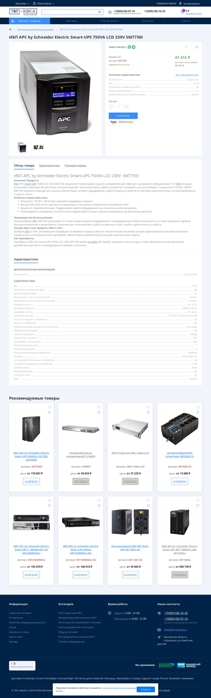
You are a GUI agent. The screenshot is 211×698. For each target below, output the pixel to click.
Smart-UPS (30, 183)
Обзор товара (24, 165)
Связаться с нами (19, 632)
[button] (20, 3)
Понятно (146, 689)
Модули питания (68, 632)
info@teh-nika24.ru (175, 629)
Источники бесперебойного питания (35, 29)
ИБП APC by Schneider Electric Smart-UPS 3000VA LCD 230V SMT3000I (31, 456)
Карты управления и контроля (76, 627)
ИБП (16, 183)
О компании (16, 617)
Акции (12, 627)
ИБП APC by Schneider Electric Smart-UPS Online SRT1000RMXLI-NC (81, 550)
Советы (185, 20)
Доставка (71, 20)
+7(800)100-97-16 (176, 619)
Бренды (13, 641)
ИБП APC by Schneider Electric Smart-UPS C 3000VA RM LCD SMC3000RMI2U (31, 550)
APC (119, 56)
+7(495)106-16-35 (176, 613)
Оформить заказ (194, 13)
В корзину (123, 115)
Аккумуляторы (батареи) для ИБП (77, 617)
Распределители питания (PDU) (76, 636)
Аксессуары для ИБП (70, 612)
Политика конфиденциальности (27, 622)
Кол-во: (113, 101)
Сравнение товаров (166, 3)
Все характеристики (187, 74)
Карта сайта (16, 636)
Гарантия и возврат (20, 612)
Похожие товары (75, 165)
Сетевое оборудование (72, 641)
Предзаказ (80, 481)
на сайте (93, 241)
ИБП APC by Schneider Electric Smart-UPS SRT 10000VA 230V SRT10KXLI (180, 550)
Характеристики (49, 165)
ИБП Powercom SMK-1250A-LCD (130, 452)
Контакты (147, 20)
